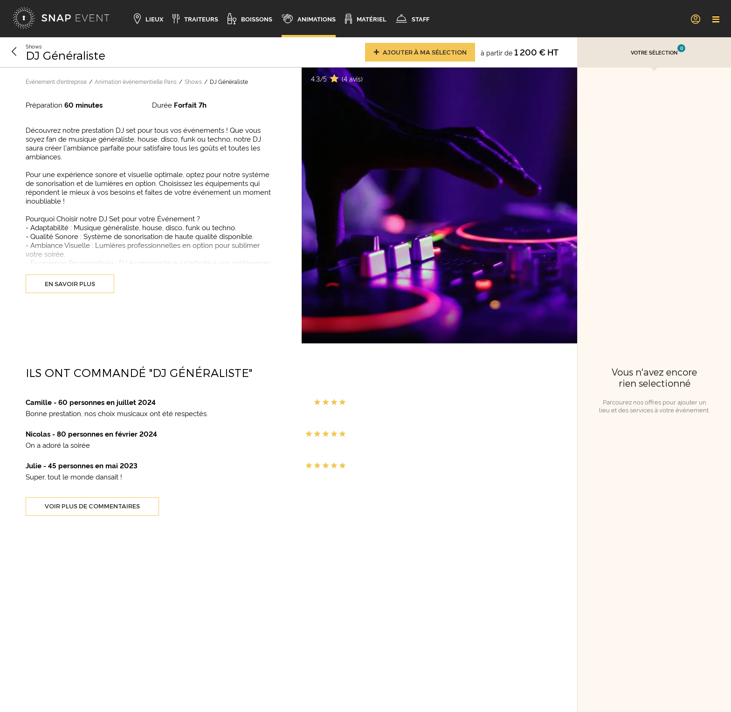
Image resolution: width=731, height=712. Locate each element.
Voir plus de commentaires (92, 506)
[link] (695, 18)
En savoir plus (70, 284)
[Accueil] (61, 18)
